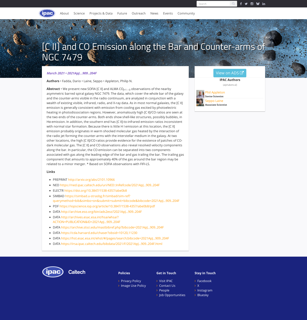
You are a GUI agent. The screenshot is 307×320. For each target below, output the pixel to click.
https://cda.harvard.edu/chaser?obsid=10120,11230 (99, 233)
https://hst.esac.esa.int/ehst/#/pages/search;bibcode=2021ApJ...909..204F (115, 238)
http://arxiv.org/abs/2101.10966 (91, 179)
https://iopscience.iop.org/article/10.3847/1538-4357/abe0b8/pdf (107, 206)
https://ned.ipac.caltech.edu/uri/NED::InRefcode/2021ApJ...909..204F (110, 185)
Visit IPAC (166, 281)
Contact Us (167, 285)
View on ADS (230, 73)
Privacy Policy (131, 281)
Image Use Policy (133, 285)
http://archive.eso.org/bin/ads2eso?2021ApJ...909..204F (101, 211)
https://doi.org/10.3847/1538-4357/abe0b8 (95, 190)
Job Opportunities (172, 295)
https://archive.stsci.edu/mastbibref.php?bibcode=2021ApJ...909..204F (112, 227)
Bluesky (203, 295)
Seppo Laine (214, 101)
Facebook (204, 281)
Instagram (204, 290)
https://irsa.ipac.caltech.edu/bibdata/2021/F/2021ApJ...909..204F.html (111, 244)
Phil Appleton (215, 92)
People (164, 290)
